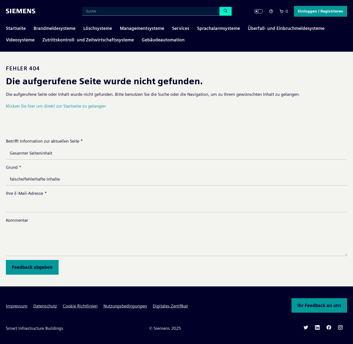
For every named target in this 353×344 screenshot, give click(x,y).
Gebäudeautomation (163, 39)
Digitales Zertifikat (170, 305)
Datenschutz (45, 305)
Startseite (16, 28)
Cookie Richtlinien (80, 305)
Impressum (16, 305)
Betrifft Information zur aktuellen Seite (44, 141)
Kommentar (17, 220)
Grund (13, 167)
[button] (320, 11)
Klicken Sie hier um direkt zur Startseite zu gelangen (56, 106)
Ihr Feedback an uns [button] (319, 305)
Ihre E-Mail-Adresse (26, 193)
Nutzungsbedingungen (125, 305)
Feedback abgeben (32, 267)
